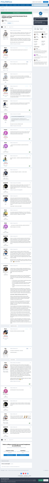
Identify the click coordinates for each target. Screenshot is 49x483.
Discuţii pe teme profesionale (14, 21)
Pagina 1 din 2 (11, 439)
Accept (40, 480)
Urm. (5, 439)
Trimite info (2, 7)
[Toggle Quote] (11, 116)
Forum (7, 5)
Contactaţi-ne (26, 475)
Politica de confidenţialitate (12, 481)
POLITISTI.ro (6, 2)
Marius (45, 36)
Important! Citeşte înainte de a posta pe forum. (39, 19)
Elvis (37, 36)
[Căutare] (36, 5)
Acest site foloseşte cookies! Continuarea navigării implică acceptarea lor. (40, 23)
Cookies (30, 475)
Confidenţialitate (20, 475)
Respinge (45, 480)
